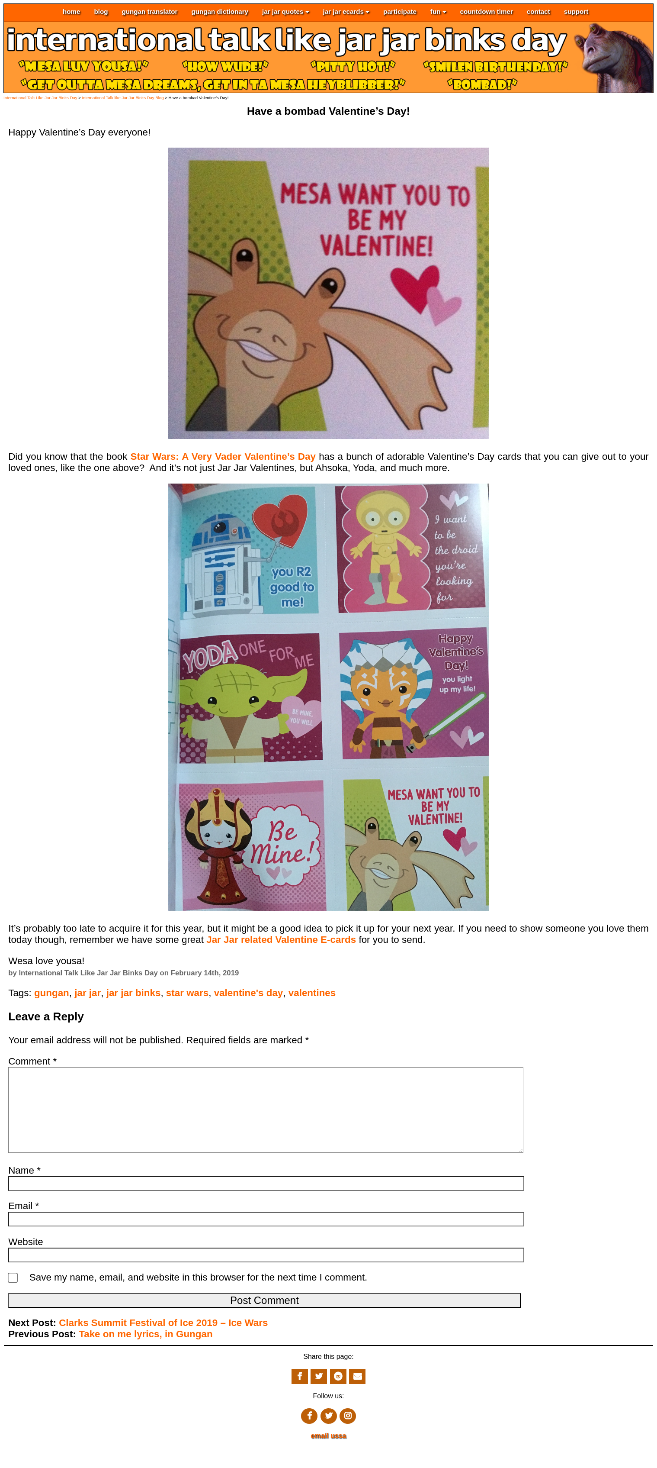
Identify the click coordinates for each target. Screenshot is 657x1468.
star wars (187, 992)
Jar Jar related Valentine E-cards (281, 939)
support (576, 12)
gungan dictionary (219, 12)
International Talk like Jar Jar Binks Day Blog (122, 97)
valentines (312, 992)
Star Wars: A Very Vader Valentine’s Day (225, 456)
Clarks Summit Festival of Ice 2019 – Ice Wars (163, 1340)
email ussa (328, 1453)
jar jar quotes (285, 12)
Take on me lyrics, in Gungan (145, 1351)
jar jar (87, 992)
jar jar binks (133, 992)
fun (438, 12)
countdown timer (486, 12)
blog (101, 12)
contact (538, 12)
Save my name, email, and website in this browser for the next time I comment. (198, 1294)
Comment (32, 1061)
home (71, 12)
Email (23, 1223)
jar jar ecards (346, 12)
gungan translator (149, 12)
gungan (51, 992)
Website (25, 1259)
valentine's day (248, 992)
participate (400, 12)
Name (24, 1187)
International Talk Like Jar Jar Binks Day (40, 97)
